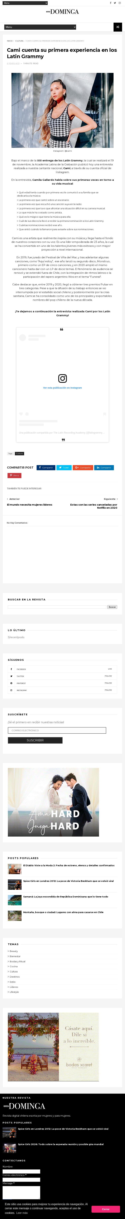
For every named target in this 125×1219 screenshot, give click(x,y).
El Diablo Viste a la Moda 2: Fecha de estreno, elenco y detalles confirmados (69, 866)
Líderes (14, 988)
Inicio (9, 41)
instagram (60, 691)
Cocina (14, 968)
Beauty (14, 952)
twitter (60, 677)
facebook (60, 670)
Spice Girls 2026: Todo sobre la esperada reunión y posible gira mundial (61, 1145)
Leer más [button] (22, 1213)
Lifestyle (14, 993)
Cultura (19, 41)
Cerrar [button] (105, 1209)
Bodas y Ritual (17, 962)
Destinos (14, 978)
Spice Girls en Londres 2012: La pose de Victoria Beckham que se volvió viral (68, 882)
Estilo (13, 983)
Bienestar (15, 957)
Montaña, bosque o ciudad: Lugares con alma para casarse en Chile (63, 913)
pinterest (60, 684)
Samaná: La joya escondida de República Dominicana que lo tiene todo (65, 898)
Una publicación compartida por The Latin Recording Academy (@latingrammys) (61, 434)
